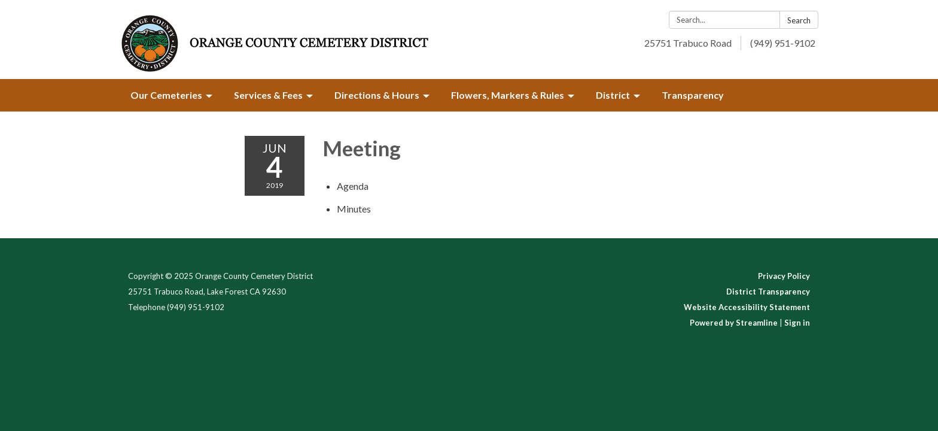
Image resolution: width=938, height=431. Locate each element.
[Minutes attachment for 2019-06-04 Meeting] (354, 208)
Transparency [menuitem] (693, 95)
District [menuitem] (613, 95)
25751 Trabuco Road (688, 42)
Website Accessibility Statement (747, 307)
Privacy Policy (784, 276)
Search (799, 20)
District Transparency (768, 291)
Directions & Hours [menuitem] (376, 95)
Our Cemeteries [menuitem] (166, 95)
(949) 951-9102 (782, 42)
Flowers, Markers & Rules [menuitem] (507, 95)
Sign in (797, 322)
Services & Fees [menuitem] (268, 95)
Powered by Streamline (734, 322)
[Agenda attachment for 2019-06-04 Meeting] (352, 186)
